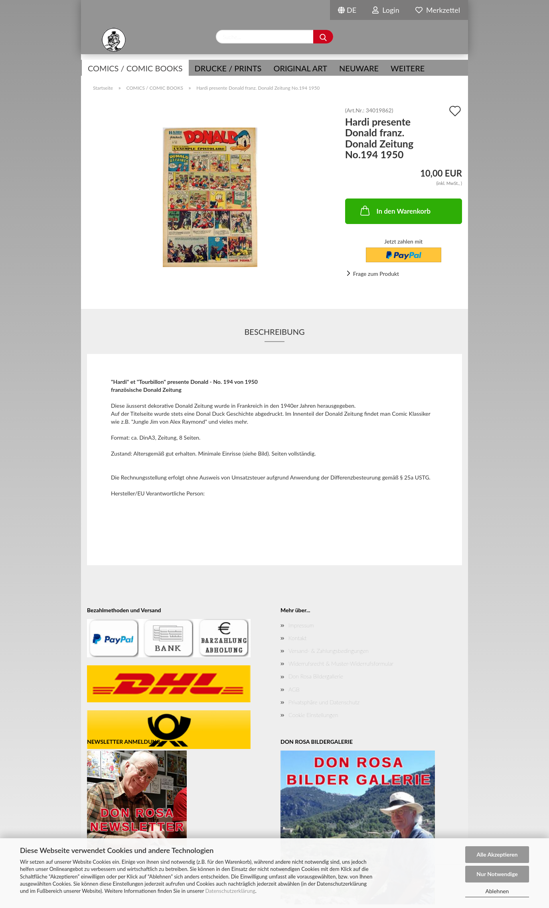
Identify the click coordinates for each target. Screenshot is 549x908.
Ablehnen (497, 891)
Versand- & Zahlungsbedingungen (328, 650)
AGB (294, 689)
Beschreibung (274, 331)
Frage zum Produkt (376, 273)
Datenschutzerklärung (230, 891)
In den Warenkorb (395, 210)
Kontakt (297, 638)
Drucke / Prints (228, 68)
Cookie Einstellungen (313, 714)
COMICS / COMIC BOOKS (135, 68)
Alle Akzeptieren (497, 854)
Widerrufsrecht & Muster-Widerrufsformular (340, 663)
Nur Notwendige (496, 874)
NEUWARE (359, 68)
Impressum (301, 625)
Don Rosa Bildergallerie (315, 676)
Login (385, 10)
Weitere (408, 68)
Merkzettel (437, 10)
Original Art (300, 68)
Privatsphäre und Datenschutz (323, 702)
